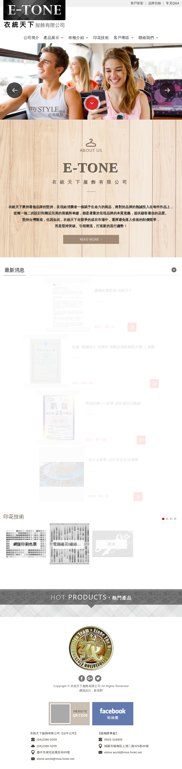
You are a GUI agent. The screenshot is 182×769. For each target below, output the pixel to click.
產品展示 (51, 38)
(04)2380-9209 (47, 739)
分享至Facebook (81, 678)
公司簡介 (31, 38)
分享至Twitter (98, 678)
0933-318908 (113, 739)
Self (34, 14)
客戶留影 (137, 3)
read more (174, 269)
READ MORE (91, 239)
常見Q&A (172, 3)
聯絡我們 (146, 38)
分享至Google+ (90, 678)
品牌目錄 (154, 3)
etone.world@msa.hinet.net (55, 758)
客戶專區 (121, 38)
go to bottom (92, 103)
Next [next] (167, 90)
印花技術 (101, 38)
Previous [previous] (14, 90)
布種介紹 (76, 38)
